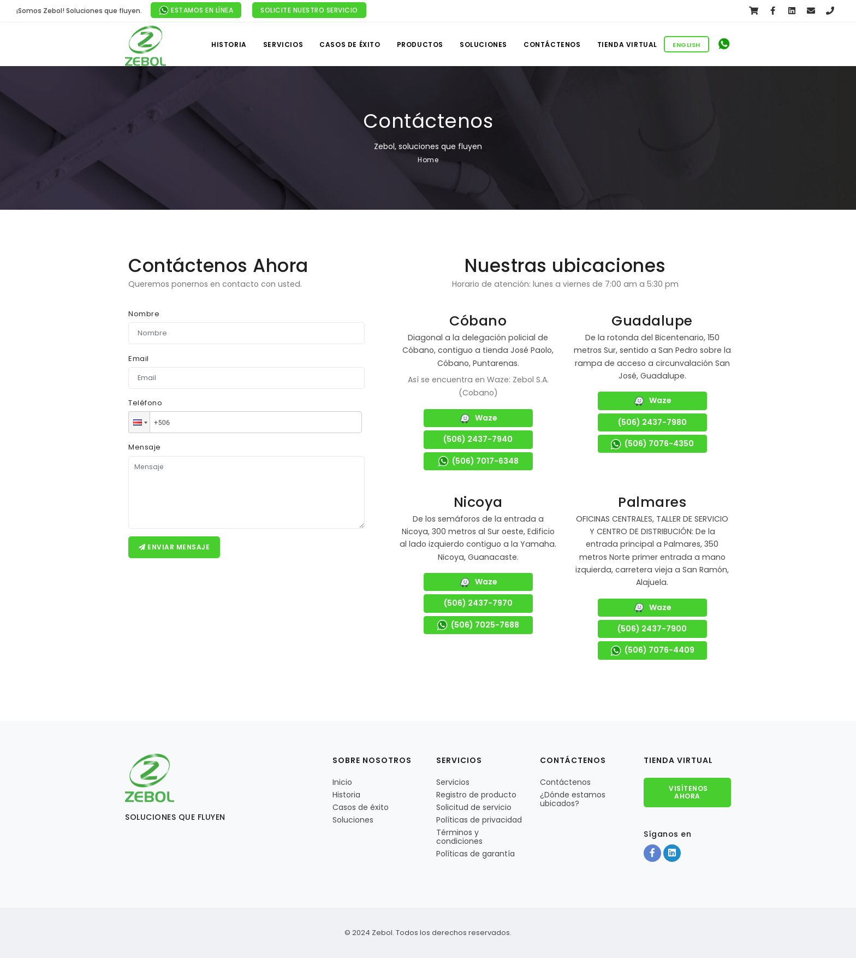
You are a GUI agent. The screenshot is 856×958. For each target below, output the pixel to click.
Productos (420, 44)
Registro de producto (476, 794)
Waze (478, 418)
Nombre (143, 314)
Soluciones (483, 44)
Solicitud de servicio (474, 807)
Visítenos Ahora (687, 792)
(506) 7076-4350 (652, 444)
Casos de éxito (349, 44)
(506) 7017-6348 (478, 462)
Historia (229, 44)
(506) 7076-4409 (652, 650)
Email (138, 358)
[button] (139, 422)
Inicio (342, 782)
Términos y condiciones (459, 837)
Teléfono (145, 403)
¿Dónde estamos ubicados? (572, 799)
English (686, 44)
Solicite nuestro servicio (309, 10)
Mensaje (144, 447)
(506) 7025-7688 (478, 625)
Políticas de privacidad (479, 819)
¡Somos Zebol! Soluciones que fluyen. (79, 10)
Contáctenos (552, 44)
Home (428, 159)
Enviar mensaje (174, 547)
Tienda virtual (627, 44)
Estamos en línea (196, 10)
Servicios (283, 44)
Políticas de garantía (475, 853)
